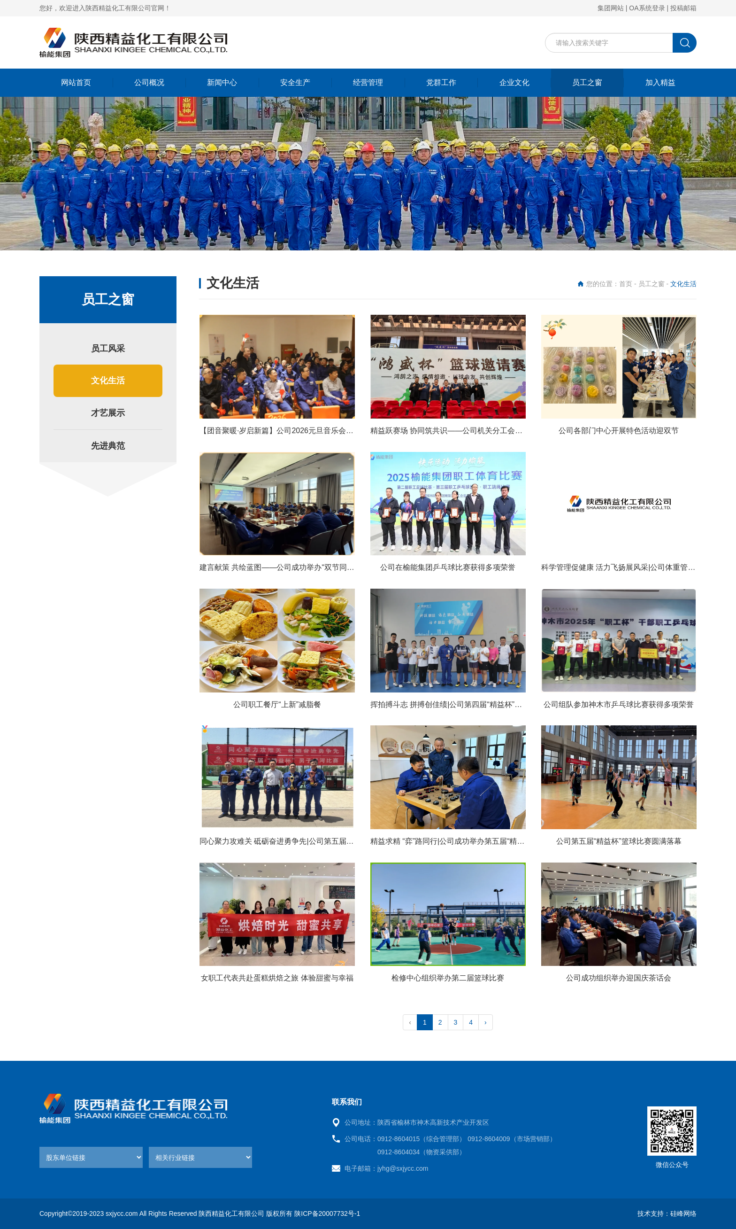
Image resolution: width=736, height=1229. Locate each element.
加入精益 (660, 82)
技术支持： (653, 1213)
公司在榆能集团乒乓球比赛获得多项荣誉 (447, 567)
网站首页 (76, 82)
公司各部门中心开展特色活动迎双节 (619, 431)
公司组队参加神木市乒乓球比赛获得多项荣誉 (619, 704)
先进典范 (108, 446)
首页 (625, 284)
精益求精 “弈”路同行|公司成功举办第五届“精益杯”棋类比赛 (467, 841)
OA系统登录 (647, 8)
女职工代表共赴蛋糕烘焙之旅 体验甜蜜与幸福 (277, 978)
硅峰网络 (683, 1213)
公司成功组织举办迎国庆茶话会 (618, 978)
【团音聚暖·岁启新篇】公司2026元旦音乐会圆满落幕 (287, 431)
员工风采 (108, 348)
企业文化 (514, 82)
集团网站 (611, 8)
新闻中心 (222, 82)
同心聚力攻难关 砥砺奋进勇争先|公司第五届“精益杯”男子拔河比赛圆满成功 (324, 841)
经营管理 (368, 82)
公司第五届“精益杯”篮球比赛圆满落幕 (619, 841)
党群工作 (441, 82)
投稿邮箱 (683, 8)
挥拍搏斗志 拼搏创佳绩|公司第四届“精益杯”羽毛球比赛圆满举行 (476, 704)
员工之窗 (587, 82)
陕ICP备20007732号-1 (327, 1213)
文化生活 (108, 380)
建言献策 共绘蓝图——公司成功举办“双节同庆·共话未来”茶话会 (305, 567)
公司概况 (149, 82)
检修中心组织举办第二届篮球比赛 (447, 978)
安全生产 (295, 82)
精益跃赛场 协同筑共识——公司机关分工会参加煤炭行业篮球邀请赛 (484, 431)
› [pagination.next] (485, 1022)
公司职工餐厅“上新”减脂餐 (277, 704)
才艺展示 (108, 413)
